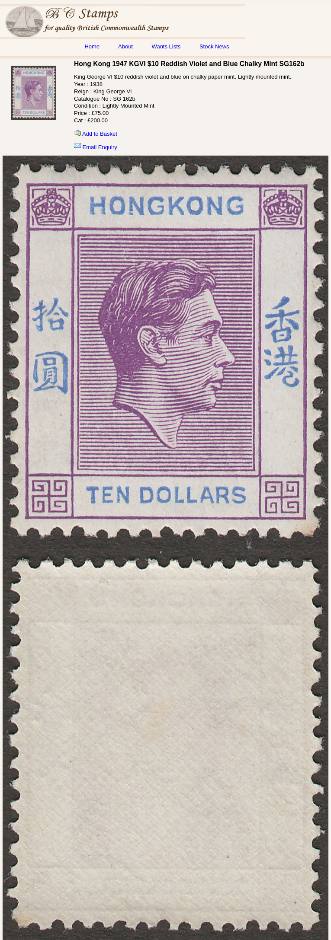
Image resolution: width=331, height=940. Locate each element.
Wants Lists (166, 46)
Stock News (214, 46)
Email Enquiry (95, 147)
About (125, 46)
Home (92, 46)
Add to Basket (95, 134)
